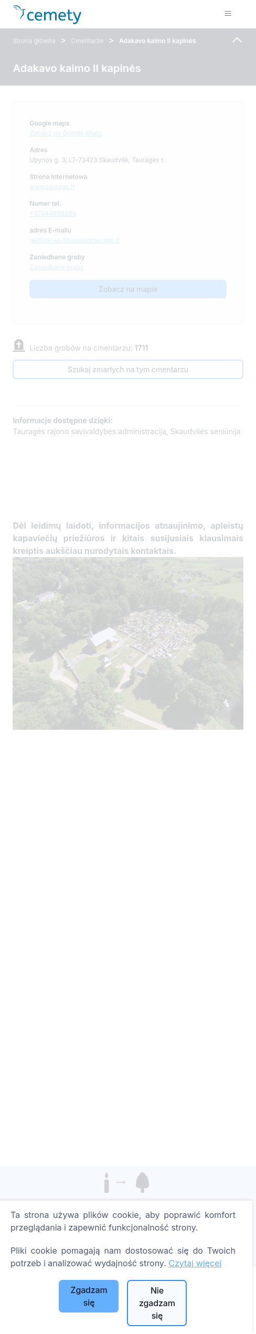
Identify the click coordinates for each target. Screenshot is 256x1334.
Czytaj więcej (194, 1263)
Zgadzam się (88, 1296)
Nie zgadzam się (157, 1303)
